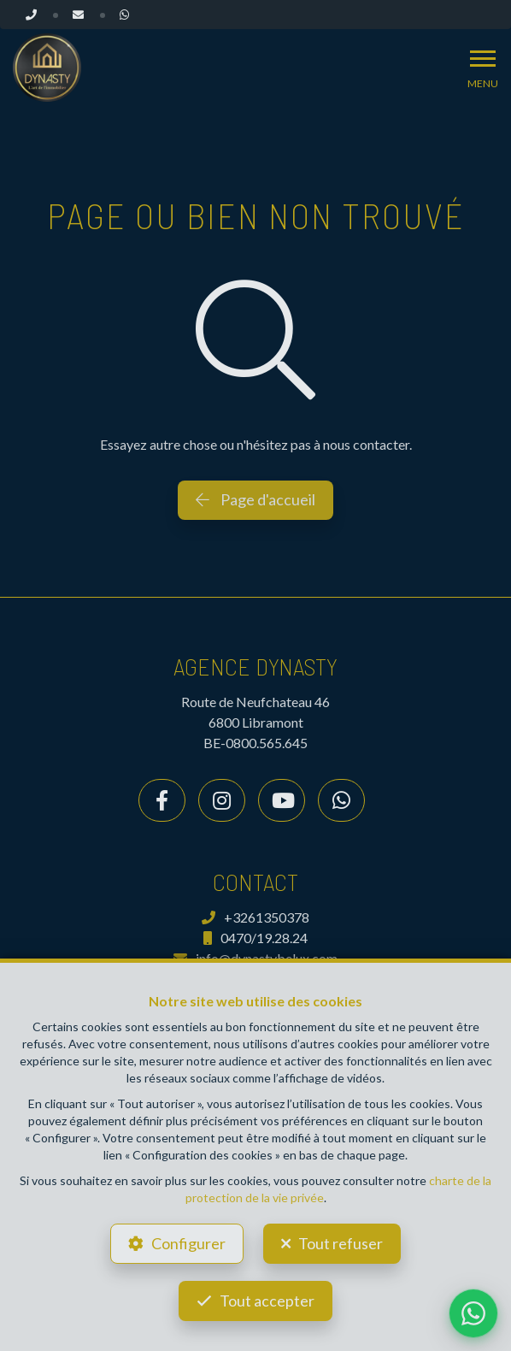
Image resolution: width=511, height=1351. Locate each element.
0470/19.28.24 (255, 937)
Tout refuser (340, 1243)
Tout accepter (267, 1300)
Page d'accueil (255, 499)
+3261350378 (255, 917)
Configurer (188, 1243)
